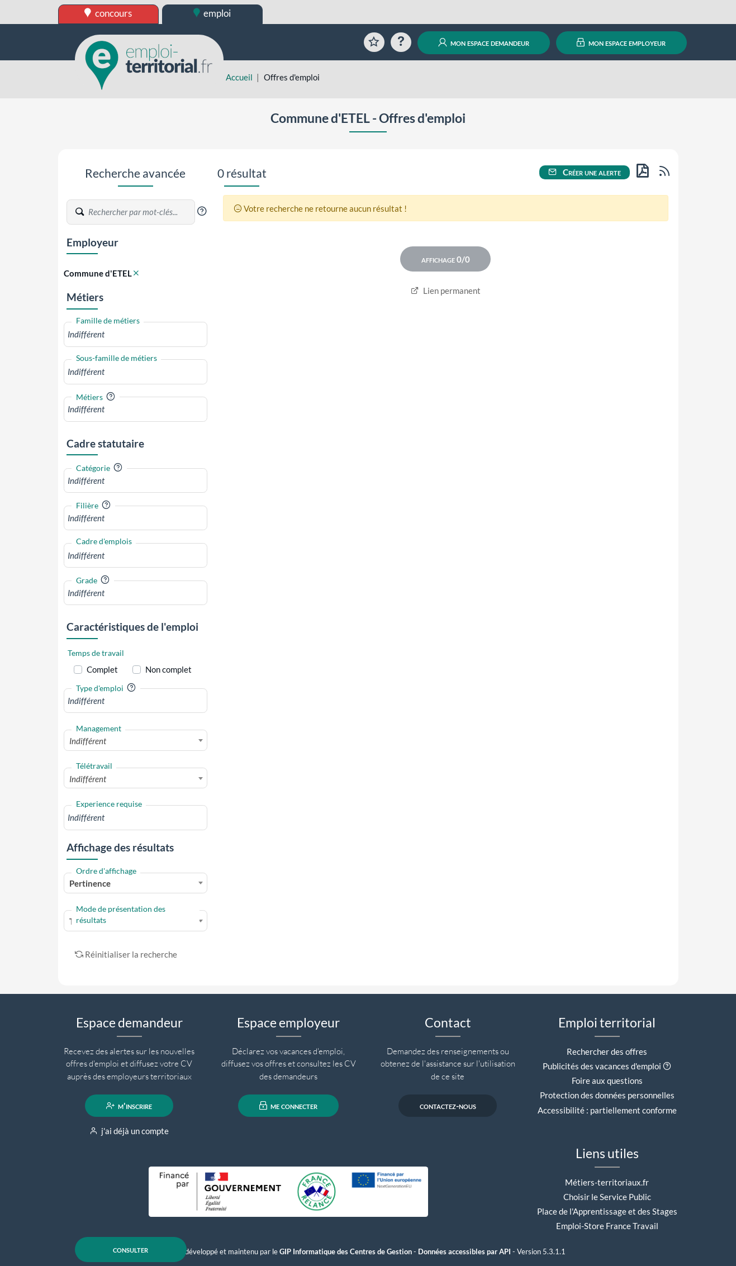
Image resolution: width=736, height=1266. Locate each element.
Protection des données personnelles (607, 1095)
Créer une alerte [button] (584, 172)
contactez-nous (448, 1106)
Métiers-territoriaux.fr (607, 1182)
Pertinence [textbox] (90, 883)
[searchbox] (136, 334)
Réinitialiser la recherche (126, 954)
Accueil (239, 77)
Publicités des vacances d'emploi (602, 1066)
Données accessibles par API (464, 1252)
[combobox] (135, 334)
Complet (102, 669)
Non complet (168, 669)
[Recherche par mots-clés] (141, 212)
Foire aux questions (607, 1080)
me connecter (288, 1106)
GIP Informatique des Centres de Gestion (345, 1252)
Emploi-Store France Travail (607, 1226)
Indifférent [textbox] (87, 741)
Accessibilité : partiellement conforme (607, 1110)
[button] (202, 211)
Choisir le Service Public (607, 1197)
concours (108, 13)
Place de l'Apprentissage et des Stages (607, 1211)
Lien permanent (446, 290)
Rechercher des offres (607, 1051)
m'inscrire (129, 1106)
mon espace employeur (621, 42)
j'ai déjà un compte (129, 1131)
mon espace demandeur (483, 42)
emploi (212, 13)
